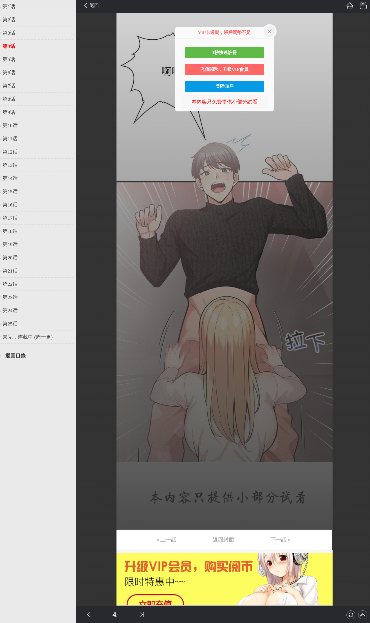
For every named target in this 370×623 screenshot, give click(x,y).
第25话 (13, 324)
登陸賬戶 (225, 86)
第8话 (12, 99)
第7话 (12, 86)
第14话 (13, 178)
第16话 (13, 205)
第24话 (13, 310)
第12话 (13, 152)
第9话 (12, 112)
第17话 (13, 218)
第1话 (12, 6)
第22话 (13, 284)
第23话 (13, 297)
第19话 (13, 244)
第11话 (13, 138)
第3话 (12, 33)
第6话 (12, 72)
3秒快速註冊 (224, 52)
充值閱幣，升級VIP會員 (224, 69)
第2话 (12, 20)
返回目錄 (18, 356)
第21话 (13, 271)
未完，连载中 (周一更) (31, 337)
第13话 (13, 165)
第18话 (13, 231)
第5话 (12, 59)
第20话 (13, 257)
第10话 (13, 125)
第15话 (13, 191)
